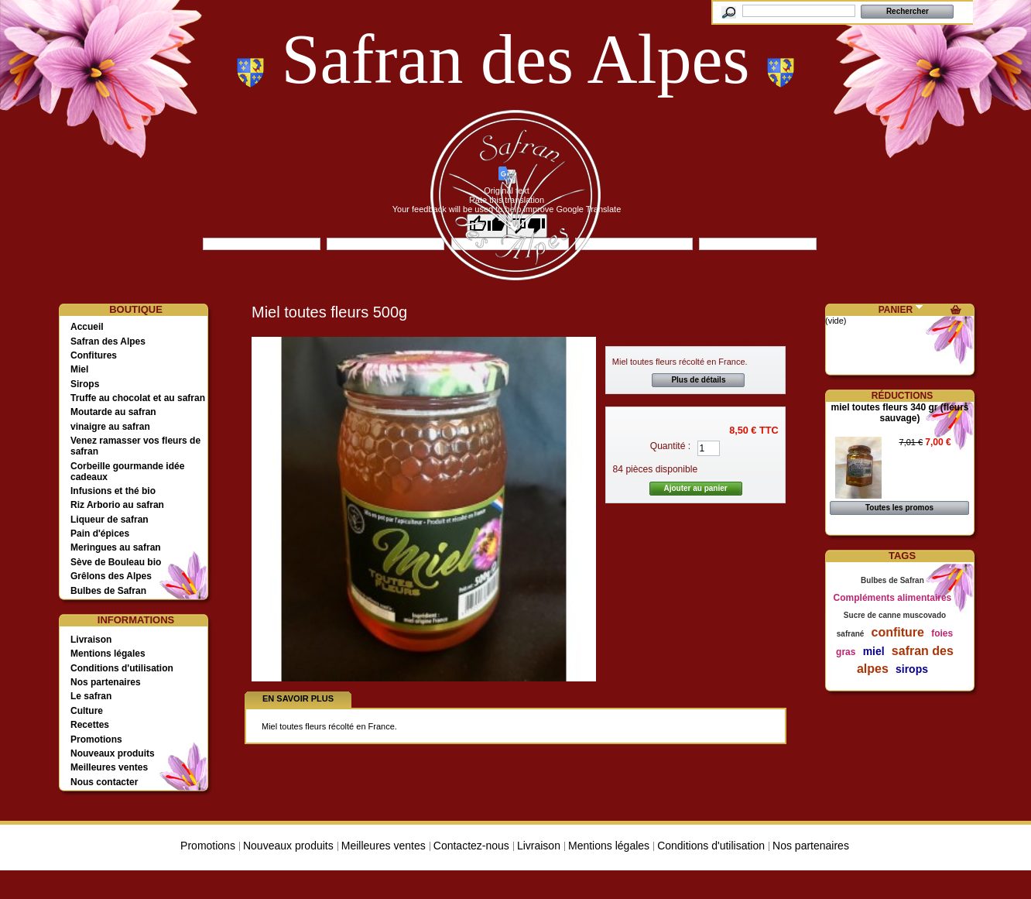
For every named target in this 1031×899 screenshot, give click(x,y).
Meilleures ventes (109, 767)
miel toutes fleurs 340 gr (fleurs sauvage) (899, 413)
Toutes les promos (899, 507)
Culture (86, 710)
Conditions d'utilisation (121, 668)
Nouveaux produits (112, 753)
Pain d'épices (99, 533)
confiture (898, 632)
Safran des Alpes (108, 341)
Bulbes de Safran (108, 590)
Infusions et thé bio (113, 491)
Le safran (90, 696)
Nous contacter (104, 782)
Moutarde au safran (113, 412)
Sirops (84, 384)
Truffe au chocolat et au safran (137, 398)
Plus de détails (698, 380)
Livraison (90, 639)
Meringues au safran (115, 547)
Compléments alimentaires (893, 597)
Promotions (96, 739)
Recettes (89, 724)
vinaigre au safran (110, 426)
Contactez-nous (471, 845)
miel (874, 651)
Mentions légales (108, 653)
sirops (912, 669)
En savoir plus (298, 698)
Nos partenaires (105, 682)
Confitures (93, 355)
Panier (896, 309)
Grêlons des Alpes (111, 576)
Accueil (87, 326)
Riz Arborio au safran (117, 504)
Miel (79, 369)
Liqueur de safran (109, 519)
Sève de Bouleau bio (115, 562)
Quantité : (670, 446)
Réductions (902, 395)
